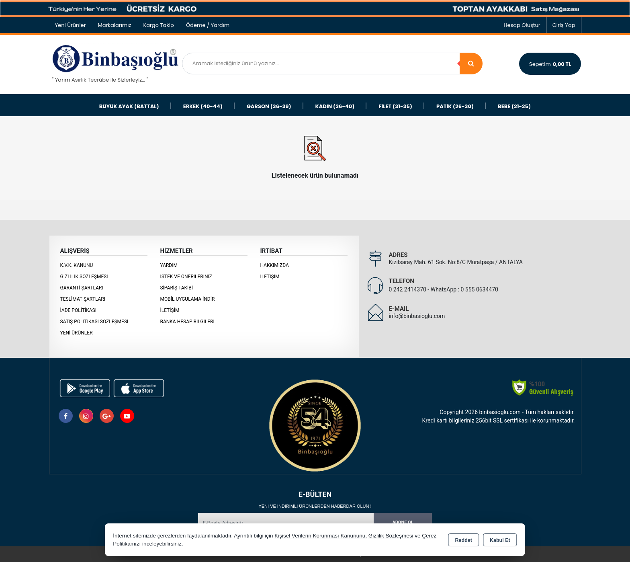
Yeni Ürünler (76, 333)
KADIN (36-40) (335, 106)
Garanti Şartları (81, 288)
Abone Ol (402, 522)
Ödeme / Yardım (207, 25)
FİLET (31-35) (395, 106)
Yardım (169, 265)
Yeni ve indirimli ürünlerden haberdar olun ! (314, 506)
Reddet (463, 540)
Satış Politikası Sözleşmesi (94, 321)
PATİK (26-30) (455, 106)
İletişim (169, 310)
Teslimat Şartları (83, 299)
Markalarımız (114, 25)
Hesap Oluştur (521, 25)
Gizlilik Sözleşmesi (84, 276)
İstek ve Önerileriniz (186, 276)
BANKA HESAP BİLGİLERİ (187, 321)
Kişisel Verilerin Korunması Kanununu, (320, 536)
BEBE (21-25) (514, 106)
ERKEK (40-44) (203, 106)
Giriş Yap (563, 25)
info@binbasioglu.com (417, 316)
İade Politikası (78, 310)
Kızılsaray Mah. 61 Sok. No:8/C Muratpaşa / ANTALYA (455, 262)
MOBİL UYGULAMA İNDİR (187, 299)
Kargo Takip (158, 25)
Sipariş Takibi (176, 288)
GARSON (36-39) (269, 106)
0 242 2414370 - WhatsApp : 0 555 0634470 (443, 289)
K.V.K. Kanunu (76, 265)
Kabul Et (500, 540)
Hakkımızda (274, 265)
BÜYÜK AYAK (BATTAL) (129, 106)
